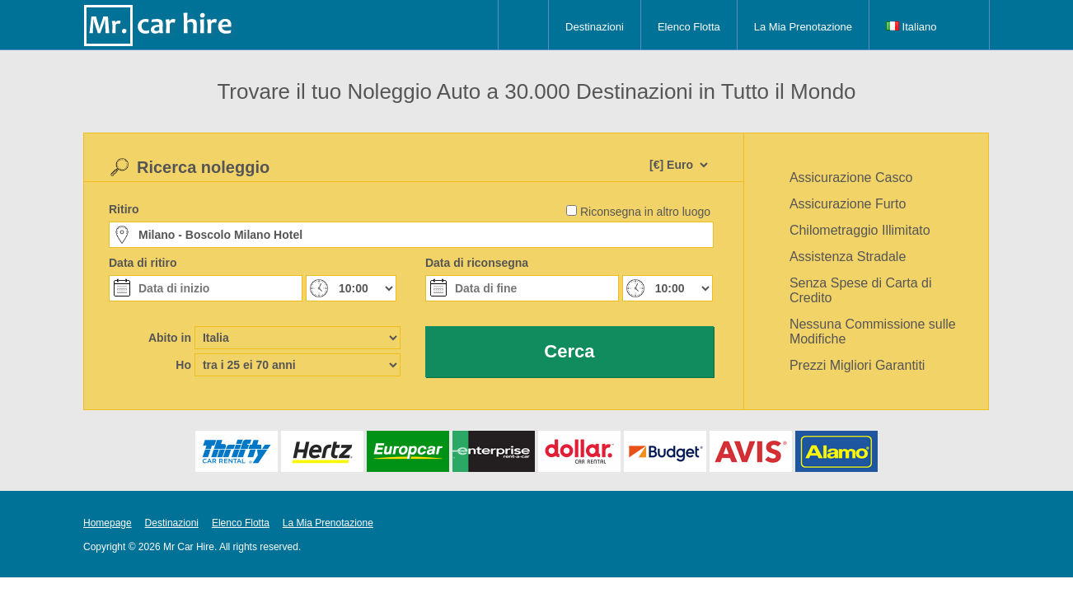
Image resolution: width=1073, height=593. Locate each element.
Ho (183, 364)
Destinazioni (594, 27)
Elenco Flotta (689, 27)
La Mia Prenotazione (803, 27)
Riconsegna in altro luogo (645, 211)
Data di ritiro (142, 262)
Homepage (107, 523)
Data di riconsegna (476, 262)
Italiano (911, 27)
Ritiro (124, 209)
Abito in (169, 337)
